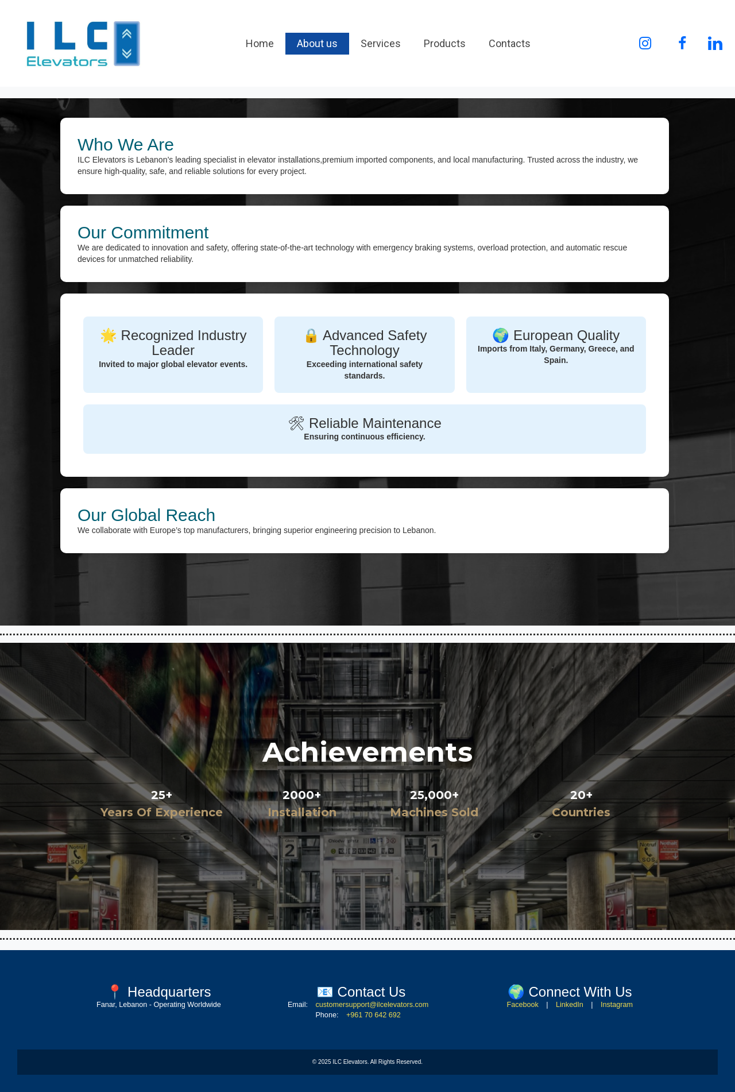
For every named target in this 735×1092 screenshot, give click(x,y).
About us (317, 43)
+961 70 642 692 (373, 1015)
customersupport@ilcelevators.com (371, 1005)
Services (381, 43)
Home (260, 43)
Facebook (522, 1005)
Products (445, 43)
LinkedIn (569, 1005)
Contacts (510, 43)
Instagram (617, 1005)
